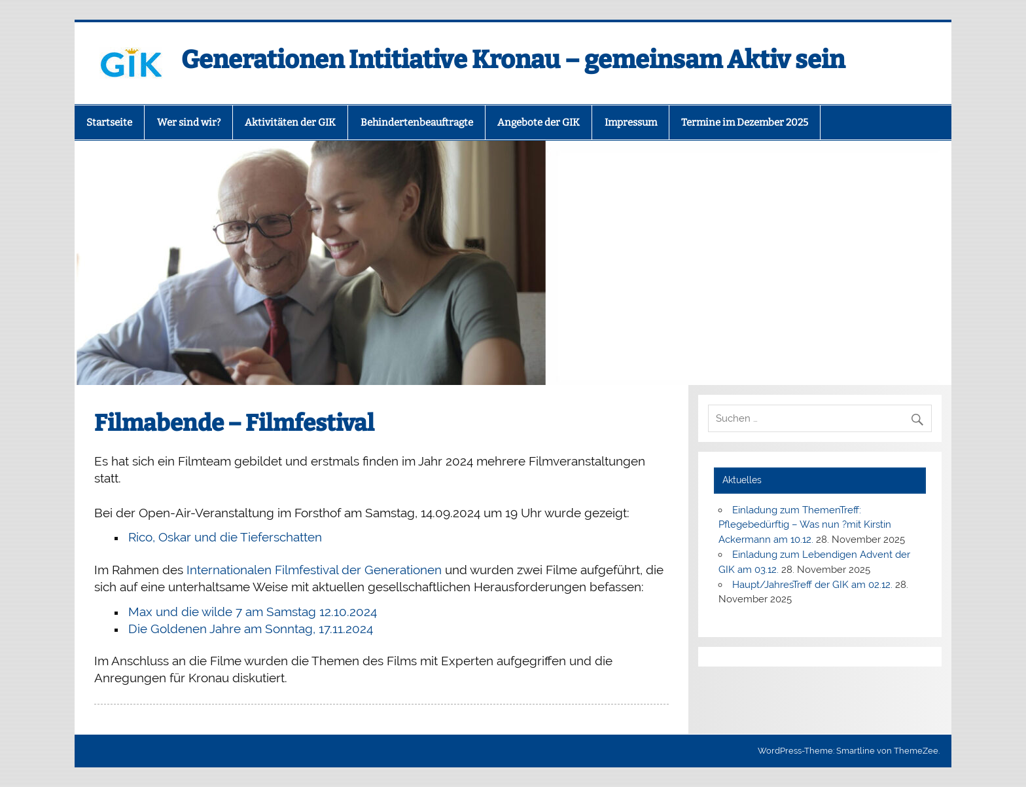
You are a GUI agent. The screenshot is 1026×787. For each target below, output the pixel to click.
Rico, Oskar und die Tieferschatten (225, 537)
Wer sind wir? (189, 122)
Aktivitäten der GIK (290, 122)
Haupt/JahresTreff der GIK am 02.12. (812, 585)
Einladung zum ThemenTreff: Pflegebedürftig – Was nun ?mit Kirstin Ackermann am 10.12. (804, 525)
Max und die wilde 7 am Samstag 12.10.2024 (252, 611)
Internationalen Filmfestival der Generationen (315, 569)
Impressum (631, 122)
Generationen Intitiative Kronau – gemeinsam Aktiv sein (513, 60)
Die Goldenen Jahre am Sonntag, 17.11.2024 (250, 628)
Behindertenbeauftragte (417, 122)
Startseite (109, 122)
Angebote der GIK (538, 122)
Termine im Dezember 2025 (744, 122)
